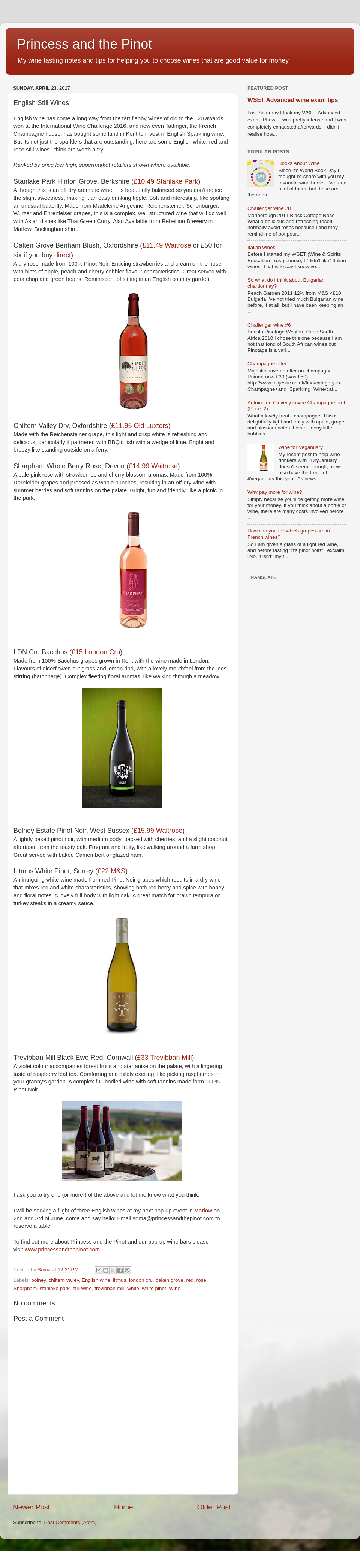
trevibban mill (109, 1288)
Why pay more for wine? (275, 492)
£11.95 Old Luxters (139, 425)
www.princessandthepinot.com (62, 1249)
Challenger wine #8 (269, 208)
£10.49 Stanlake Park (166, 181)
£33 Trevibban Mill (164, 1057)
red (190, 1280)
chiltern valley (64, 1280)
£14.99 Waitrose (153, 466)
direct (62, 255)
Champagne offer (267, 363)
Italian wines (261, 247)
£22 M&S (111, 871)
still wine (82, 1288)
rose (201, 1280)
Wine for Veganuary (300, 447)
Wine (174, 1288)
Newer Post (31, 1507)
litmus (119, 1280)
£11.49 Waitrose (166, 245)
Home (123, 1507)
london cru (141, 1280)
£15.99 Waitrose (158, 830)
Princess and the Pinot (84, 44)
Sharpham (25, 1288)
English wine (96, 1280)
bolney (38, 1280)
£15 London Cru (96, 652)
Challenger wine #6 (269, 325)
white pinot (154, 1288)
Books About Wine (299, 163)
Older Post (214, 1507)
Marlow (203, 1211)
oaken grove (169, 1280)
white (133, 1288)
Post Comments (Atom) (70, 1522)
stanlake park (55, 1288)
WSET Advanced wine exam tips (293, 100)
